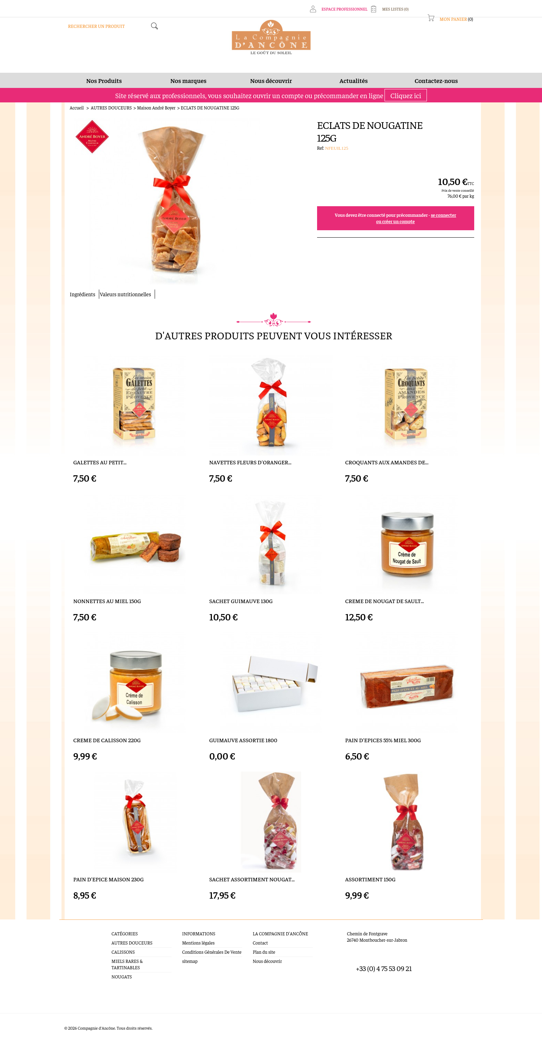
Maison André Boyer (156, 108)
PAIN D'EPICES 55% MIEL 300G (383, 740)
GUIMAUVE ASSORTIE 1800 (243, 740)
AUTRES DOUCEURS (111, 108)
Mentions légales (198, 943)
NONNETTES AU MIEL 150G (107, 600)
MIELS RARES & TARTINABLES (127, 964)
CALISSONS (123, 952)
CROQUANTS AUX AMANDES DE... (387, 462)
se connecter (443, 215)
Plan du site (264, 952)
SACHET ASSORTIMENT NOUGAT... (252, 879)
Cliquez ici (405, 95)
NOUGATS (122, 976)
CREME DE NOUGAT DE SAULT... (384, 600)
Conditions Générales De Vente (212, 952)
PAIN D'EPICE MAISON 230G (108, 879)
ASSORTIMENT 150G (370, 879)
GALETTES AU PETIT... (100, 462)
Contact (260, 943)
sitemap (190, 961)
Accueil (77, 108)
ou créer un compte (395, 221)
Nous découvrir (267, 961)
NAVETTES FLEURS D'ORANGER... (250, 462)
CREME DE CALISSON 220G (107, 740)
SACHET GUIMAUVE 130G (241, 600)
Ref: (321, 148)
